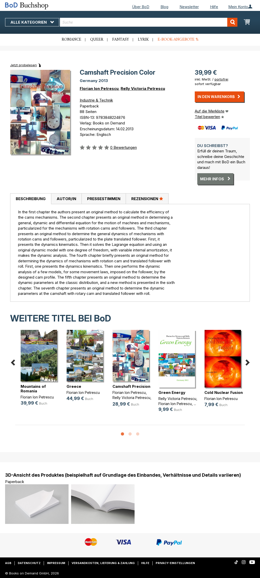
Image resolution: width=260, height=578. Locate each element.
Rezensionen (147, 198)
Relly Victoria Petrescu (143, 88)
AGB (8, 563)
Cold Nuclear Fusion (223, 392)
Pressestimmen (103, 198)
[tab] (30, 198)
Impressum (56, 563)
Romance (71, 39)
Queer (96, 39)
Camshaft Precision (131, 386)
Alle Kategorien (32, 22)
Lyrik (143, 39)
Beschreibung (31, 198)
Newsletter (189, 6)
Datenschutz (29, 563)
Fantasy (120, 39)
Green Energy (171, 392)
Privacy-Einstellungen (175, 563)
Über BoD (140, 6)
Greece (74, 386)
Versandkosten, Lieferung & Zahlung (103, 563)
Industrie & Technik (96, 100)
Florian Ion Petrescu (99, 88)
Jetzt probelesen (23, 65)
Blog (164, 6)
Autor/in (66, 198)
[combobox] (148, 22)
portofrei (221, 79)
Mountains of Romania (33, 388)
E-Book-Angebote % (178, 39)
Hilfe (214, 6)
